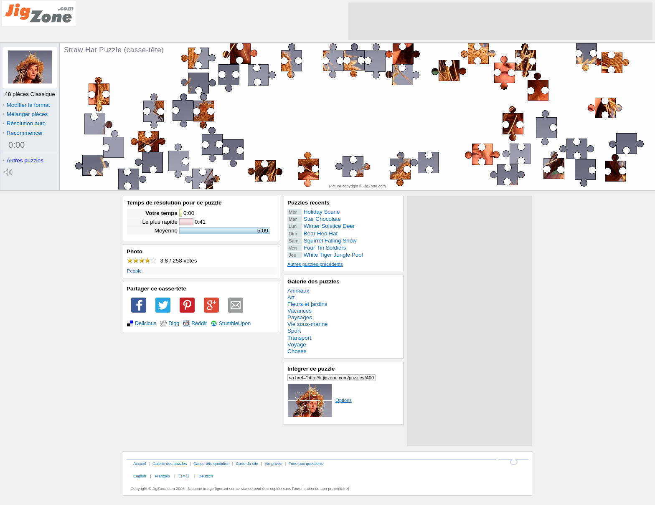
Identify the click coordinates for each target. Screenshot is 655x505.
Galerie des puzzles (313, 281)
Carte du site (247, 463)
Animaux (298, 291)
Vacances (299, 311)
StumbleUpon (235, 323)
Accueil (139, 463)
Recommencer (23, 133)
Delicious (145, 323)
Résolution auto (24, 123)
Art (290, 297)
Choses (297, 351)
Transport (299, 338)
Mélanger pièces (25, 114)
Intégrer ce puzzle (311, 369)
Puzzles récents (308, 202)
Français (162, 476)
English (139, 476)
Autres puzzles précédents (315, 264)
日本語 (184, 476)
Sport (294, 331)
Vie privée (273, 463)
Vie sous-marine (307, 324)
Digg (173, 323)
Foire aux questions (306, 463)
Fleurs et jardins (307, 304)
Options (319, 400)
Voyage (296, 344)
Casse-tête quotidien (211, 463)
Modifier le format (26, 105)
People (134, 270)
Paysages (299, 317)
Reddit (199, 323)
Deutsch (205, 476)
